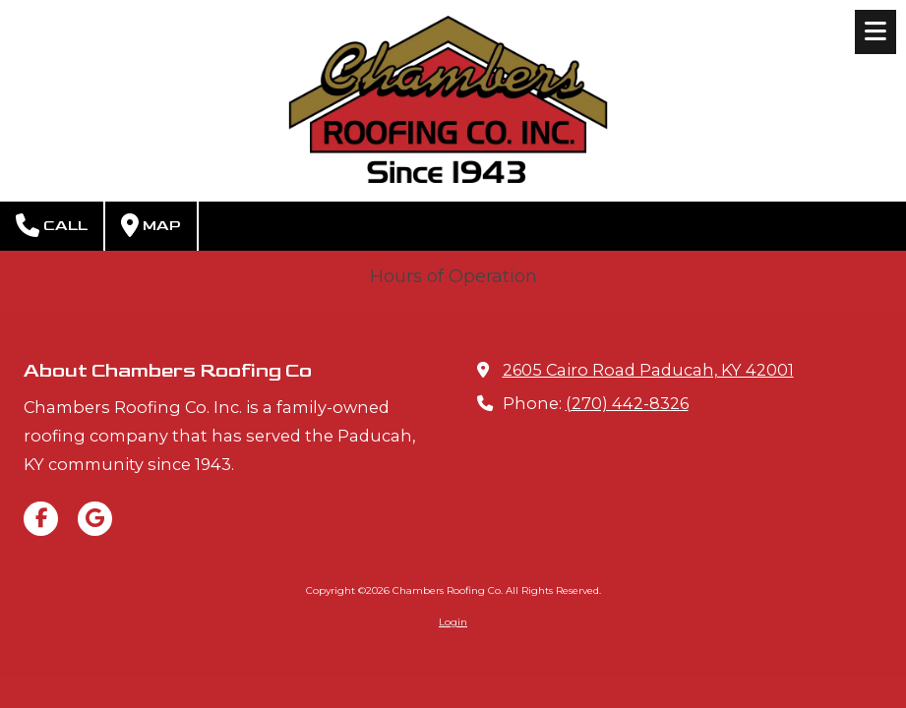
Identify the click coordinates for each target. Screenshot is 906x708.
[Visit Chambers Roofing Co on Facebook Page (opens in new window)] (41, 519)
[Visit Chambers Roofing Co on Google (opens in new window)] (95, 519)
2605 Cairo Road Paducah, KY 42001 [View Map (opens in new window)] (648, 370)
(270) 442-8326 (627, 403)
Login (453, 622)
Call (52, 225)
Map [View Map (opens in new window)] (151, 225)
